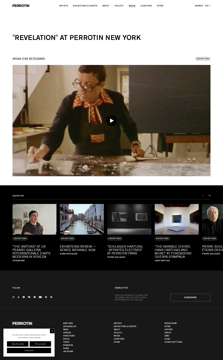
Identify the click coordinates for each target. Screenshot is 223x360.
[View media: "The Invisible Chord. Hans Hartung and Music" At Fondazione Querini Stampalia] (177, 233)
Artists (63, 6)
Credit (168, 332)
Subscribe (190, 297)
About (105, 6)
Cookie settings (173, 342)
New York (68, 323)
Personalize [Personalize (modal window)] (29, 350)
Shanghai (68, 345)
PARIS (65, 329)
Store (160, 6)
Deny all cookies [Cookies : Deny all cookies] (18, 344)
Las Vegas (68, 351)
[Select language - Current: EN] (207, 6)
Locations (146, 6)
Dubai (66, 348)
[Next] (209, 195)
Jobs (166, 336)
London (67, 332)
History (168, 329)
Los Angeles (69, 326)
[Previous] (203, 195)
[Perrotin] (21, 5)
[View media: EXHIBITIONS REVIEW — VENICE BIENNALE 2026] (82, 233)
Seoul (66, 339)
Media (132, 6)
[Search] (199, 6)
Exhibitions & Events (85, 6)
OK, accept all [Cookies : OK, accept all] (40, 344)
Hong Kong (69, 336)
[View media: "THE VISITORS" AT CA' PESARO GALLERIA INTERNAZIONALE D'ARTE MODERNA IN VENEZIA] (34, 233)
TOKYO (66, 342)
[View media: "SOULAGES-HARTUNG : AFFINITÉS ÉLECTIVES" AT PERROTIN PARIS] (129, 233)
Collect (119, 6)
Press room (170, 323)
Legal (167, 339)
